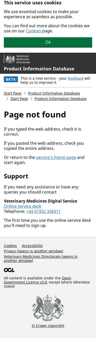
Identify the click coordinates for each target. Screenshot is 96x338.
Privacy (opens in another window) (33, 251)
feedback (75, 78)
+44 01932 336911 (43, 211)
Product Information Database (39, 68)
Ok (48, 42)
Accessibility (32, 245)
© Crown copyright (48, 325)
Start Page (13, 93)
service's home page (56, 157)
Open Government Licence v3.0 (37, 280)
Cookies (33, 31)
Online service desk (22, 206)
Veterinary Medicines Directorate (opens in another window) (41, 258)
